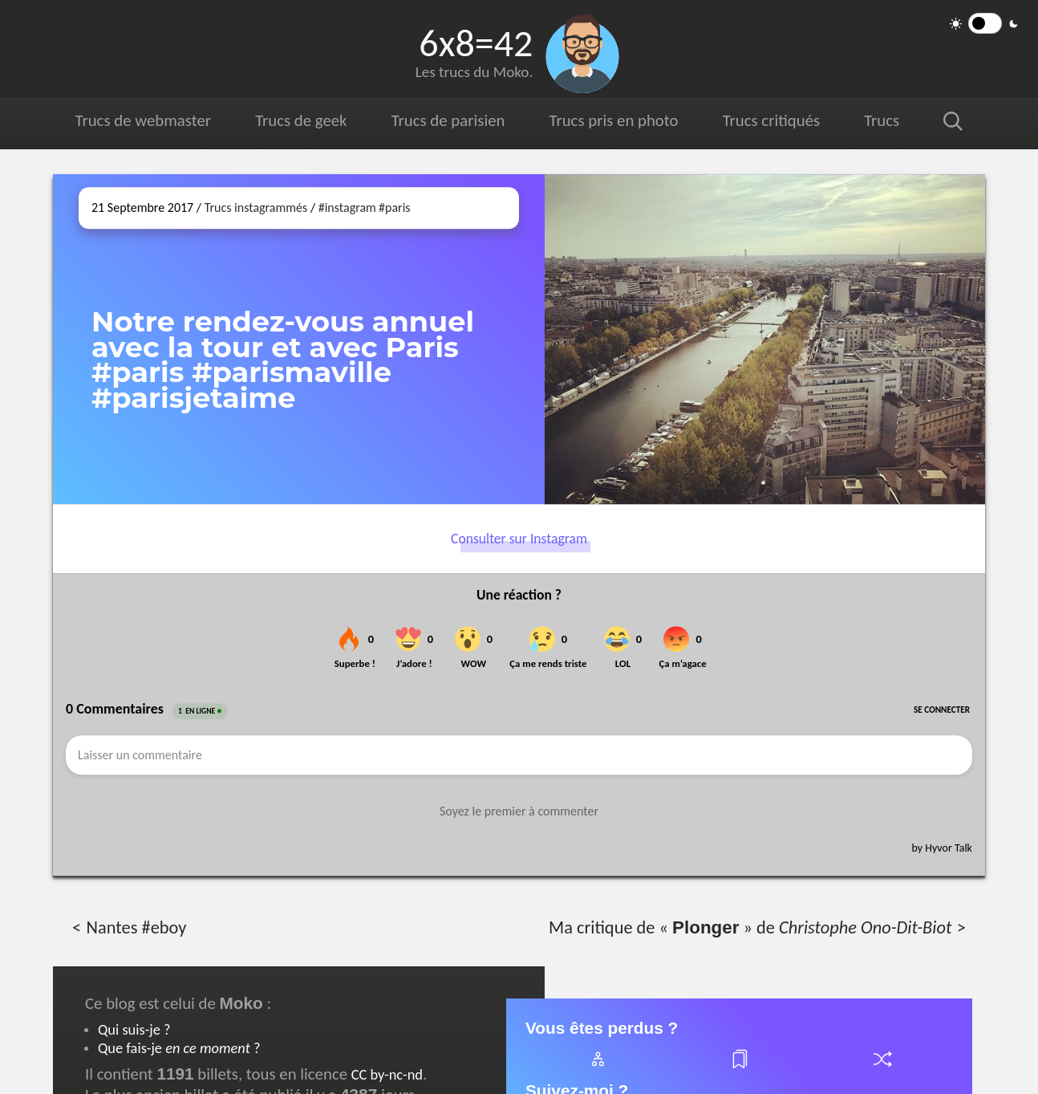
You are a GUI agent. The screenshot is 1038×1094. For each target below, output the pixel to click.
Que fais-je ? (179, 1048)
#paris (395, 207)
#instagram (347, 207)
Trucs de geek (301, 120)
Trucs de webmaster (143, 120)
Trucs (881, 120)
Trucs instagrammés (256, 207)
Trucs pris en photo (614, 120)
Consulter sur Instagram (519, 538)
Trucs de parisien (448, 120)
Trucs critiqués (771, 120)
